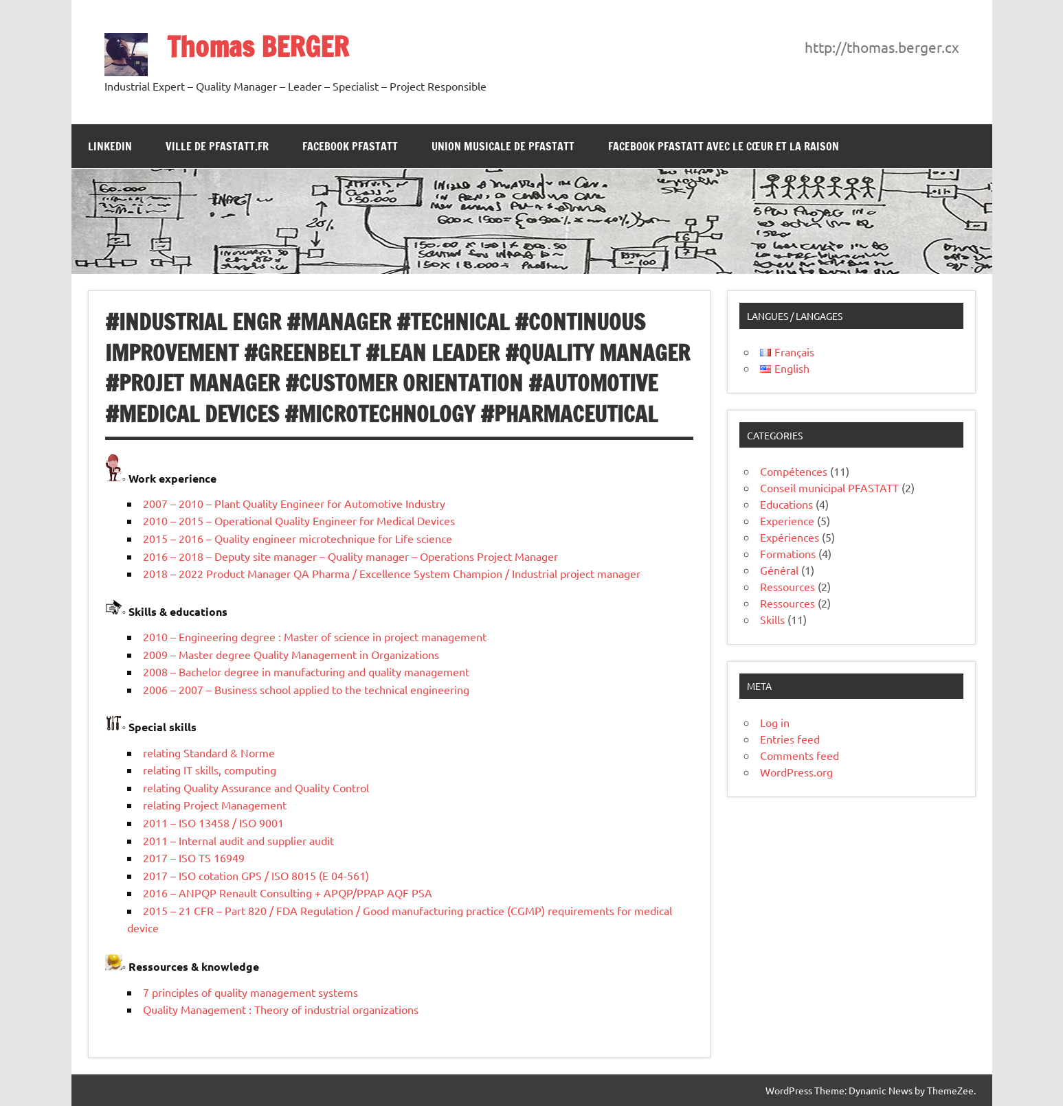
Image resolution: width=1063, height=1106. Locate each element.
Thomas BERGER (258, 46)
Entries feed (790, 739)
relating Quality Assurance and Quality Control (256, 787)
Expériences (789, 537)
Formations (788, 553)
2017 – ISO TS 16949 (194, 857)
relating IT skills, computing (209, 769)
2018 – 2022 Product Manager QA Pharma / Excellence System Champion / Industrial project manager (391, 573)
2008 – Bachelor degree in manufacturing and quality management (306, 671)
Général (779, 570)
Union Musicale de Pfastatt (503, 146)
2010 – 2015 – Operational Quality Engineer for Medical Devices (299, 520)
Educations (786, 504)
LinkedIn (110, 146)
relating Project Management (215, 804)
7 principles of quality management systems (250, 992)
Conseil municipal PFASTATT (829, 487)
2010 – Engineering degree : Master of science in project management (314, 636)
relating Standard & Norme (209, 752)
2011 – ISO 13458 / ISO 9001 (213, 822)
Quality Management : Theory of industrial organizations (280, 1009)
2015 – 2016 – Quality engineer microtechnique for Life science (297, 538)
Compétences (793, 471)
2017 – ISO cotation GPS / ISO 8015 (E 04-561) (256, 875)
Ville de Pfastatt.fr (217, 146)
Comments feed (799, 755)
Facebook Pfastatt (350, 146)
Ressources (787, 586)
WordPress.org (796, 772)
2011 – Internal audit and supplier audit (238, 840)
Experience (787, 520)
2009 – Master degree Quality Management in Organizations (291, 654)
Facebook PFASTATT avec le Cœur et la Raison (723, 146)
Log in (775, 722)
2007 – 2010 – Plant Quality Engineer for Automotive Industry (294, 503)
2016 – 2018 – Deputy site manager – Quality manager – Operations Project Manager (350, 556)
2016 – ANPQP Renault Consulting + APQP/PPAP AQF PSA (287, 892)
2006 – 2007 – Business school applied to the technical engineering (306, 689)
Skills (772, 619)
